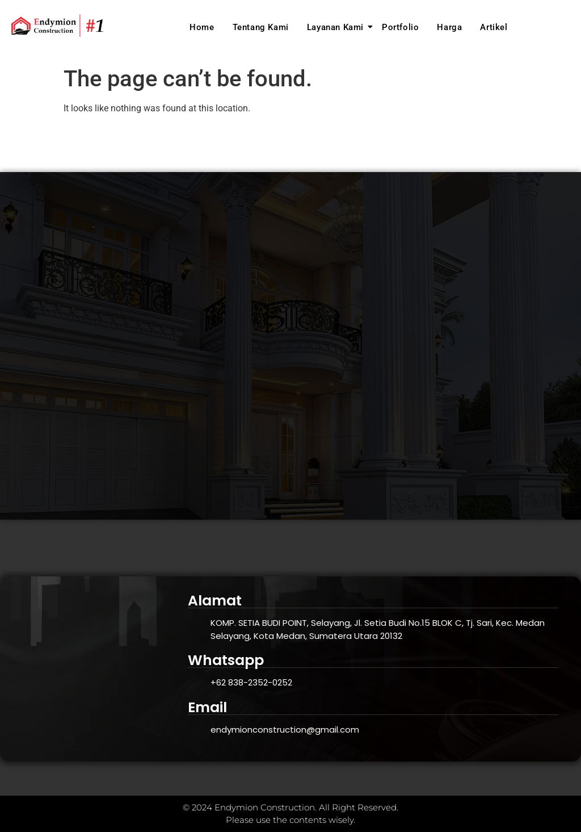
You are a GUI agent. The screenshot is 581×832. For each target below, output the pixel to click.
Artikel (493, 27)
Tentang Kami (261, 27)
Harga (449, 27)
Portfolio (400, 27)
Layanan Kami (337, 27)
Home (202, 27)
